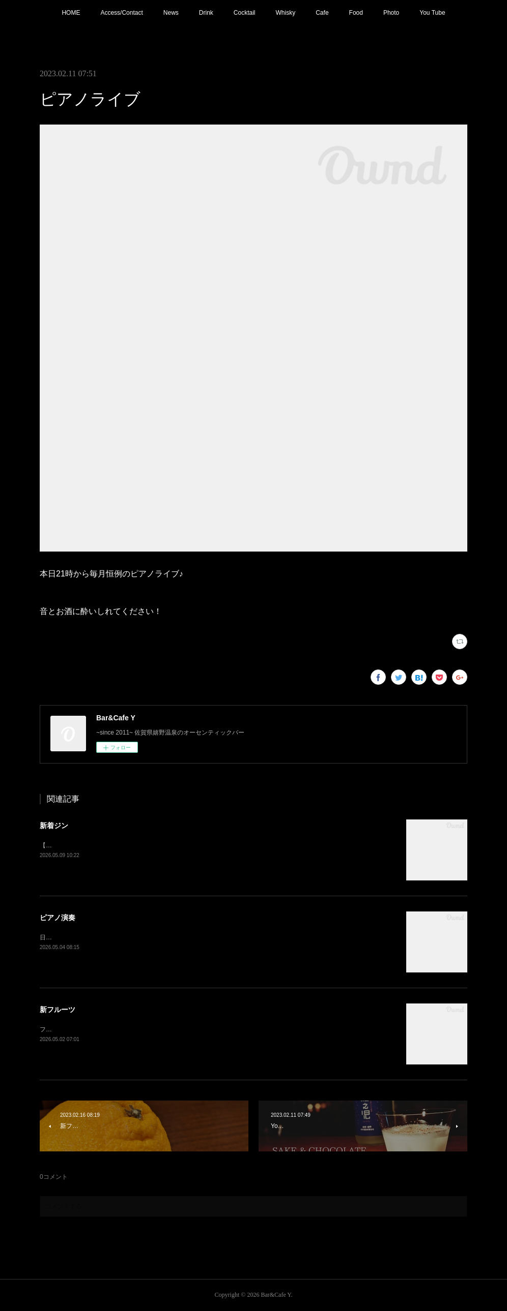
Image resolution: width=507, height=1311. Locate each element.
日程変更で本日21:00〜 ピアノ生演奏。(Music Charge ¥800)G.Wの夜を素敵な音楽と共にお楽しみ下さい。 (186, 937)
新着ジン (54, 825)
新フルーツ (57, 1009)
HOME (71, 12)
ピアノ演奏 (57, 917)
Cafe (322, 12)
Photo (391, 12)
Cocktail (245, 12)
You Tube (432, 12)
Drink (206, 12)
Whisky (286, 12)
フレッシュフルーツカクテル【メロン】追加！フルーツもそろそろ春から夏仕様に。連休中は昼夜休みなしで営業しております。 (217, 1029)
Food (356, 12)
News (171, 12)
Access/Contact (121, 12)
